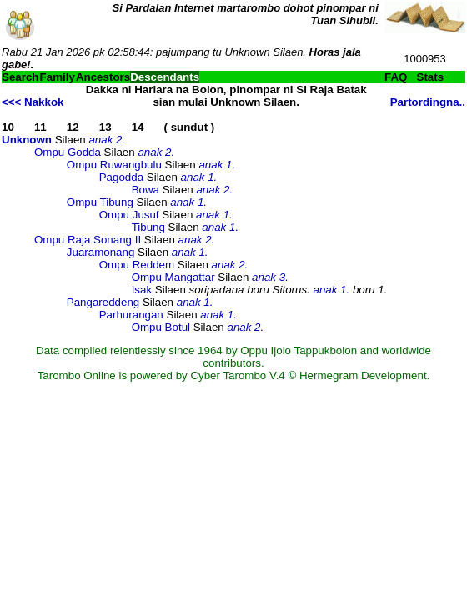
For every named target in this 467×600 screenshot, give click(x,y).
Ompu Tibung (100, 202)
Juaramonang (101, 252)
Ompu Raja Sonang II (87, 239)
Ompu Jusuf (129, 214)
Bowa (145, 189)
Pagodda (121, 177)
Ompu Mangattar (173, 277)
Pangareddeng (103, 302)
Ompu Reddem (136, 264)
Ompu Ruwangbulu (114, 164)
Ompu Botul (161, 327)
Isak (142, 289)
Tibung (148, 227)
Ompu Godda (67, 152)
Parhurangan (131, 314)
